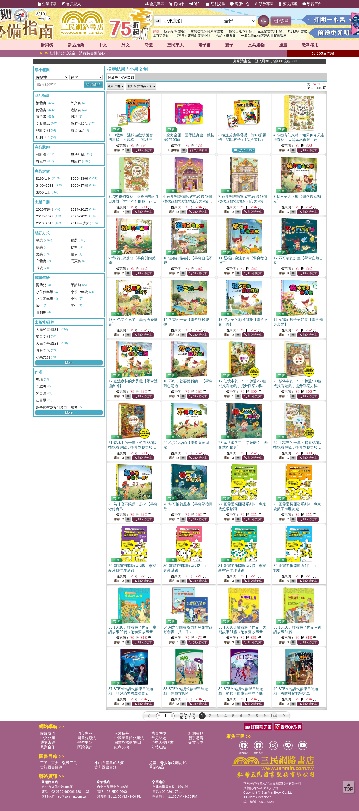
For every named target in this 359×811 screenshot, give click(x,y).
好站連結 (158, 747)
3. (242, 139)
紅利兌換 (215, 4)
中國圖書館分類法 (129, 738)
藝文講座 (287, 4)
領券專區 (264, 4)
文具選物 (256, 45)
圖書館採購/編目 (127, 742)
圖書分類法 (86, 738)
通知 (195, 4)
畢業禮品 (156, 767)
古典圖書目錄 (105, 767)
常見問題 (158, 738)
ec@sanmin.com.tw (72, 796)
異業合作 (47, 747)
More (69, 362)
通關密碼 (47, 742)
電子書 (204, 45)
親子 (229, 45)
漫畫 (283, 45)
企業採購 (47, 4)
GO (263, 21)
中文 (103, 45)
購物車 (177, 4)
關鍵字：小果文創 (121, 77)
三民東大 (175, 45)
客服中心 (239, 4)
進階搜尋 (281, 21)
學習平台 (312, 4)
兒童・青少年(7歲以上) (168, 763)
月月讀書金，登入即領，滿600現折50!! (295, 61)
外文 (125, 45)
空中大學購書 (162, 742)
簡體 (148, 45)
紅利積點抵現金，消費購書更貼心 (72, 53)
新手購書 (195, 738)
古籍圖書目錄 (51, 767)
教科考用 (310, 45)
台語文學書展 (225, 36)
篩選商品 (93, 85)
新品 (76, 45)
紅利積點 (195, 733)
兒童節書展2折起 (270, 31)
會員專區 (154, 4)
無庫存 (174, 150)
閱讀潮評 (84, 747)
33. (132, 631)
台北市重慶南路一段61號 (170, 787)
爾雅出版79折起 (240, 31)
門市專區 (84, 733)
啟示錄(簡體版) (174, 31)
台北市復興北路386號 (57, 787)
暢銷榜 (47, 45)
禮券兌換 (158, 733)
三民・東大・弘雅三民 (58, 763)
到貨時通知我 (244, 150)
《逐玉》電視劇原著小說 (192, 36)
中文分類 (47, 738)
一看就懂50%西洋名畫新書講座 (263, 36)
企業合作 (195, 742)
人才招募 (121, 733)
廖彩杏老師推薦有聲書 (207, 31)
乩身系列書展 (297, 31)
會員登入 (71, 4)
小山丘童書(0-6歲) (109, 763)
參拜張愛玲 (161, 36)
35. (242, 631)
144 (274, 716)
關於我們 (47, 733)
